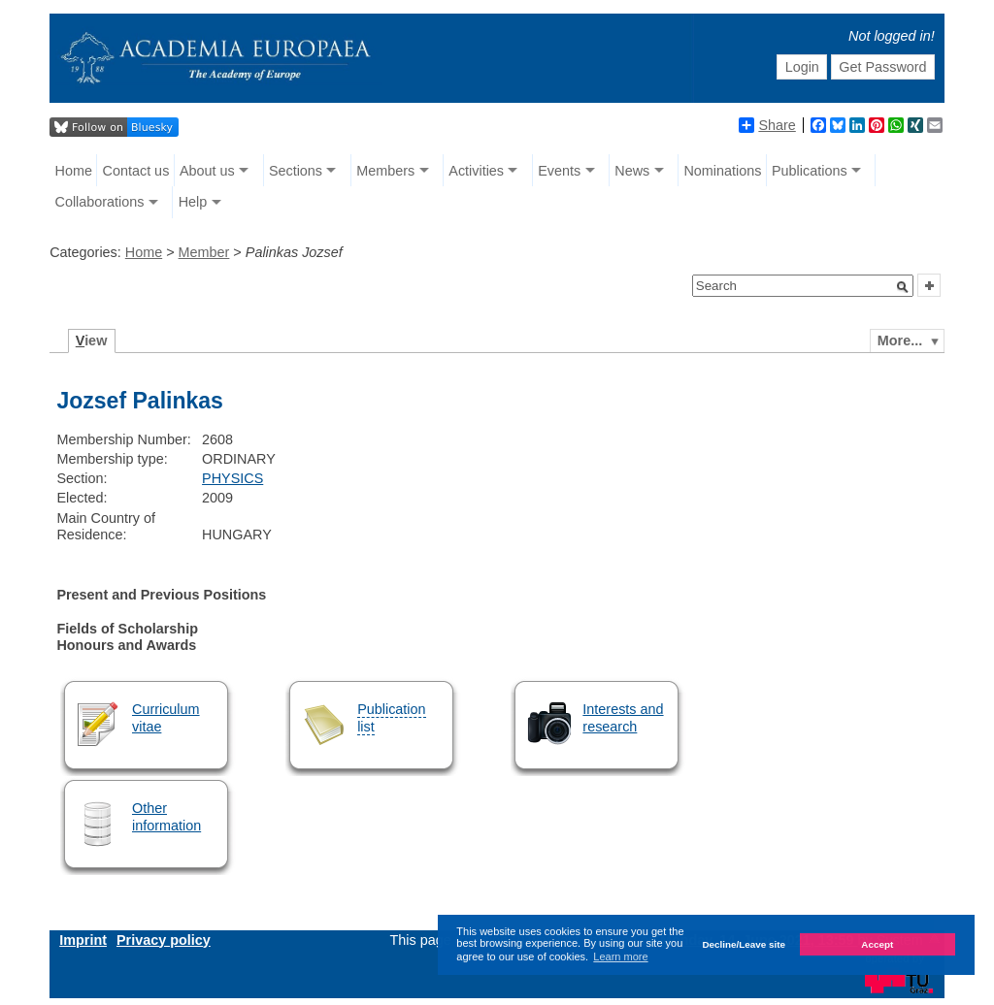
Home (73, 170)
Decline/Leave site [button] (743, 944)
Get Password (882, 67)
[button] (903, 287)
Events (559, 170)
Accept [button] (877, 944)
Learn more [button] (620, 956)
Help (193, 202)
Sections (295, 170)
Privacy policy (163, 940)
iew (92, 340)
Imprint (83, 940)
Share (767, 125)
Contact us (136, 170)
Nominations (722, 170)
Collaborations (100, 202)
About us (207, 170)
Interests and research (622, 717)
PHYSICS (232, 478)
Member (204, 252)
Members (385, 170)
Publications (809, 170)
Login (802, 67)
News (631, 170)
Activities (476, 170)
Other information (166, 816)
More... (900, 340)
